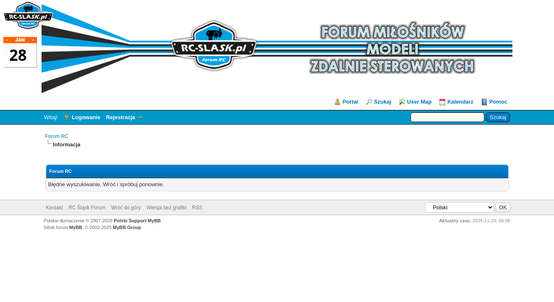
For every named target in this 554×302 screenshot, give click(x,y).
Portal (350, 102)
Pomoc (498, 102)
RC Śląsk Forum (86, 208)
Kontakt (54, 208)
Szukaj (382, 102)
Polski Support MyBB (137, 220)
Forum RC (56, 136)
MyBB (75, 227)
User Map (419, 102)
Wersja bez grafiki (166, 208)
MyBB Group (127, 227)
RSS (197, 208)
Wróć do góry (126, 208)
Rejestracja (120, 117)
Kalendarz (460, 102)
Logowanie (86, 117)
